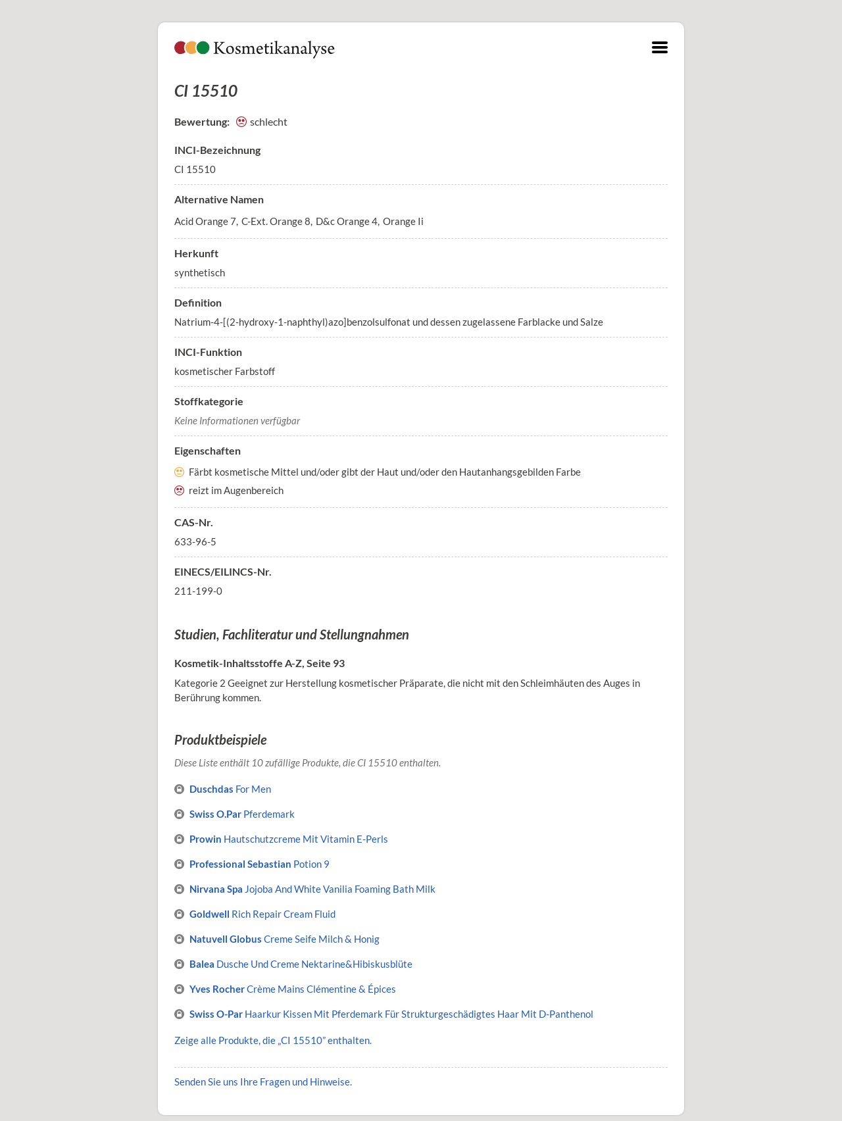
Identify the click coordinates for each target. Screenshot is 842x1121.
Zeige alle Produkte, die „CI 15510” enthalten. (273, 1040)
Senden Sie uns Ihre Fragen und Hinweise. (263, 1081)
